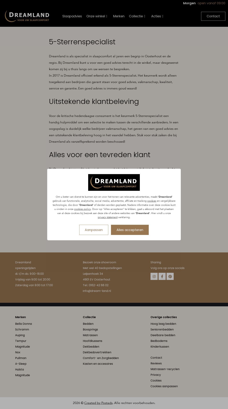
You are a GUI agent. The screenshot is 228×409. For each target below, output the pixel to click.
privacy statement (108, 217)
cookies (151, 201)
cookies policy (82, 209)
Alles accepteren (129, 230)
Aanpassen (94, 230)
